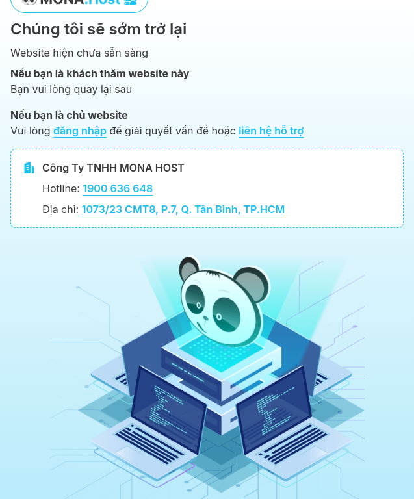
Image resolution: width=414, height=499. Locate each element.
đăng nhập (80, 130)
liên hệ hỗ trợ (271, 130)
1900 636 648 (118, 188)
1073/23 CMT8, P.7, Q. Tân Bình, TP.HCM (183, 209)
